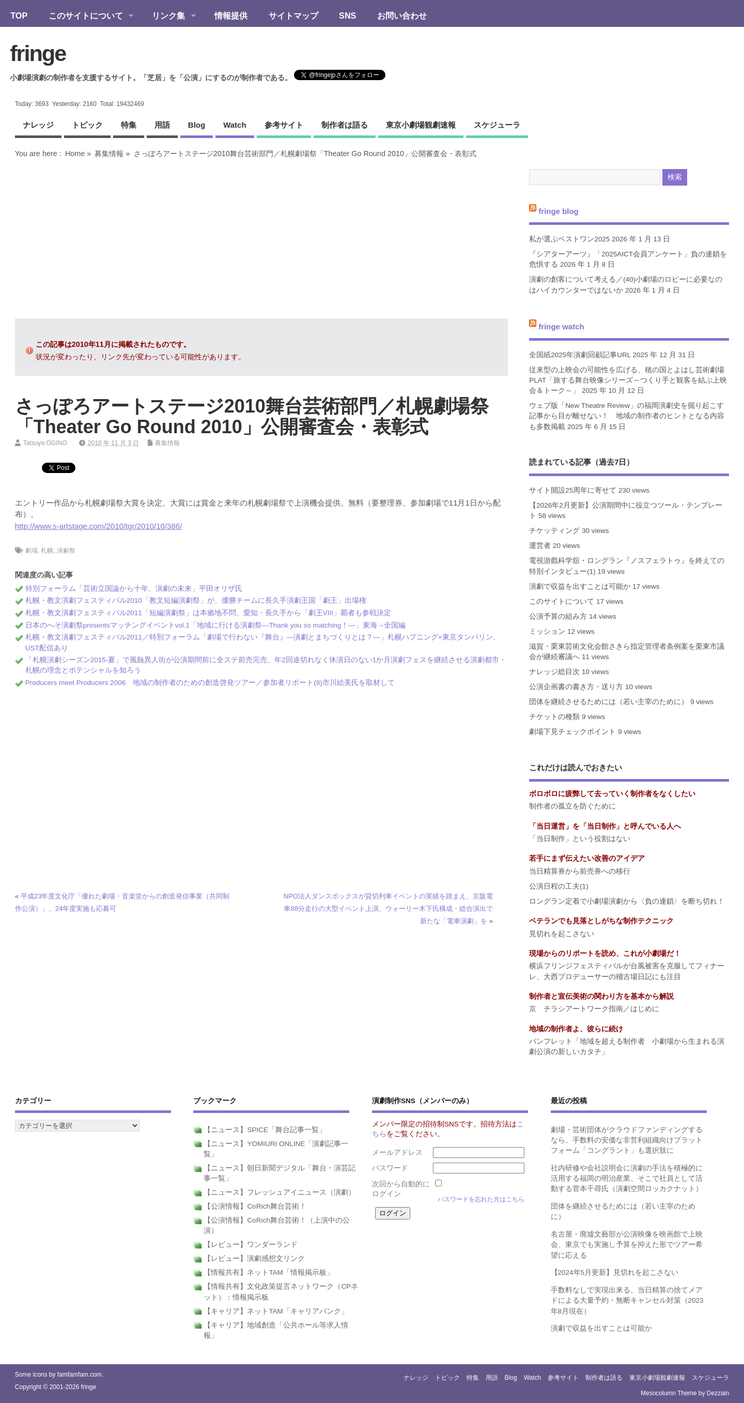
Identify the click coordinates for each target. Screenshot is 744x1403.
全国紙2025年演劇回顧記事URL (580, 355)
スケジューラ (497, 124)
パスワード (390, 1168)
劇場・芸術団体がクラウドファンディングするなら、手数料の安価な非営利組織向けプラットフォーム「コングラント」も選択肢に (627, 1140)
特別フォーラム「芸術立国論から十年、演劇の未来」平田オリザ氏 (133, 588)
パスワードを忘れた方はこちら (481, 1199)
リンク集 (169, 16)
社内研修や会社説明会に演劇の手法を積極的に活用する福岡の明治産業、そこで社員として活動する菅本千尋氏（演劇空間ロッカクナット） (627, 1178)
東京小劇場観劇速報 (421, 124)
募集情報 (109, 153)
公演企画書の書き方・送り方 (576, 687)
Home (75, 153)
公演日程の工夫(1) (558, 886)
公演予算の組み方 (558, 616)
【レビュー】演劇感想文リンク (254, 1258)
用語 (162, 124)
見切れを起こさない (561, 934)
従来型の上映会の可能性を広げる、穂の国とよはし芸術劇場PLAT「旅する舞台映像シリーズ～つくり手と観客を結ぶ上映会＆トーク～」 (628, 380)
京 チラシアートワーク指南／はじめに (594, 1009)
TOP (18, 15)
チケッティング (554, 531)
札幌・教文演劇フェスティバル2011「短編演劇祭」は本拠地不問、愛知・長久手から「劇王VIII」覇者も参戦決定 (208, 613)
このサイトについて (85, 16)
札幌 (47, 550)
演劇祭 (66, 550)
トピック (87, 124)
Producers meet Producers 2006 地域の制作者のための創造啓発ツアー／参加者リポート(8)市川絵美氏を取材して (210, 683)
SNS (347, 15)
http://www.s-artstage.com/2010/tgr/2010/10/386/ (98, 526)
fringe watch (561, 326)
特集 (128, 124)
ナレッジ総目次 (554, 672)
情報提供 (230, 15)
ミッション (547, 631)
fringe (38, 53)
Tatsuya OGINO (45, 443)
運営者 (540, 546)
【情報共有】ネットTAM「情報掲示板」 (269, 1272)
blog (196, 124)
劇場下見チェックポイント (572, 732)
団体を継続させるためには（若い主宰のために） (608, 702)
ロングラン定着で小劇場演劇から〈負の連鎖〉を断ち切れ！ (626, 901)
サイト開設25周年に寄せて (572, 490)
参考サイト (284, 124)
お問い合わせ (402, 15)
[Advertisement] (261, 238)
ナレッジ (38, 124)
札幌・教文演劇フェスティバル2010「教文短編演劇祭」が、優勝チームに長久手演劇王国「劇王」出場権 (195, 600)
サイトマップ (293, 15)
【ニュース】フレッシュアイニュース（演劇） (279, 1192)
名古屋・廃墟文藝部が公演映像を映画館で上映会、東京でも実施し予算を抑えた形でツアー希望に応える (627, 1244)
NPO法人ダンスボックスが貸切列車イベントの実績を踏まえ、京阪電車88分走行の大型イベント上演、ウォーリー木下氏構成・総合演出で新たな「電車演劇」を (388, 908)
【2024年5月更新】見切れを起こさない (615, 1272)
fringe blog (558, 210)
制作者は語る (344, 124)
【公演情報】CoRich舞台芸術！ (255, 1206)
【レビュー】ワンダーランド (251, 1244)
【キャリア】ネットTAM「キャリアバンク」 (276, 1311)
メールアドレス (397, 1152)
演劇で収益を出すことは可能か (579, 586)
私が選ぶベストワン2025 (569, 239)
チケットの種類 (554, 717)
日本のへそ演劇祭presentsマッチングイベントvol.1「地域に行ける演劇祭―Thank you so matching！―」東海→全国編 (215, 625)
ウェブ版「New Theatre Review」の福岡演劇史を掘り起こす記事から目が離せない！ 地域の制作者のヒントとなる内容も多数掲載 (626, 416)
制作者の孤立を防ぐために (572, 806)
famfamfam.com (79, 1374)
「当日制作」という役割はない (579, 839)
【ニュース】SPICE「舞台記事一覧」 (265, 1130)
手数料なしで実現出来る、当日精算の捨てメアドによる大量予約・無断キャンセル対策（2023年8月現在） (627, 1300)
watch (234, 124)
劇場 (31, 550)
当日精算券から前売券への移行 (579, 871)
